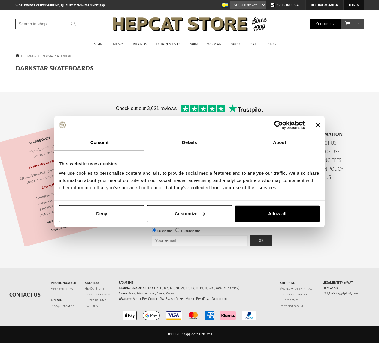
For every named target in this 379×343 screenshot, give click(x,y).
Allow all (277, 213)
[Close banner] (318, 125)
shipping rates (296, 294)
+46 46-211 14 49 (62, 288)
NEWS (118, 43)
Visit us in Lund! (63, 227)
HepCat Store (94, 288)
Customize (190, 213)
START (99, 43)
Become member (324, 5)
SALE (254, 43)
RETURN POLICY (326, 169)
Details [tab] (189, 142)
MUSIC (236, 43)
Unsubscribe (190, 231)
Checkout (323, 24)
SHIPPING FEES (325, 160)
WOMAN (214, 43)
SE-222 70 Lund (95, 300)
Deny (101, 213)
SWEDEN (91, 306)
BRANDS (140, 43)
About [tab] (279, 142)
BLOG (271, 43)
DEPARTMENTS (168, 43)
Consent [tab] (99, 142)
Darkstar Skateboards (56, 56)
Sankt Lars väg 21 (97, 294)
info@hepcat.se (62, 306)
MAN (194, 43)
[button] (347, 24)
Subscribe (164, 231)
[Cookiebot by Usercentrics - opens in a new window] (278, 125)
